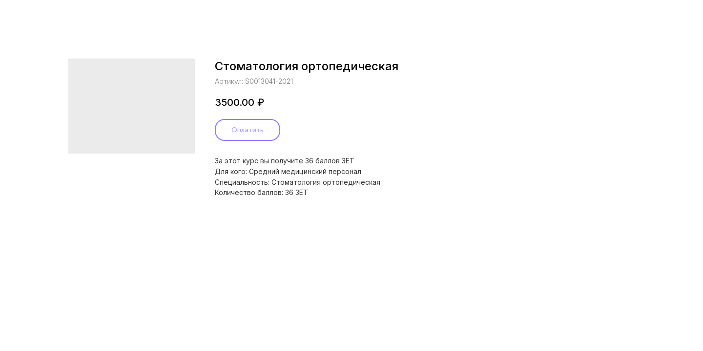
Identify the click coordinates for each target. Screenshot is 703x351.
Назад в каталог (46, 15)
